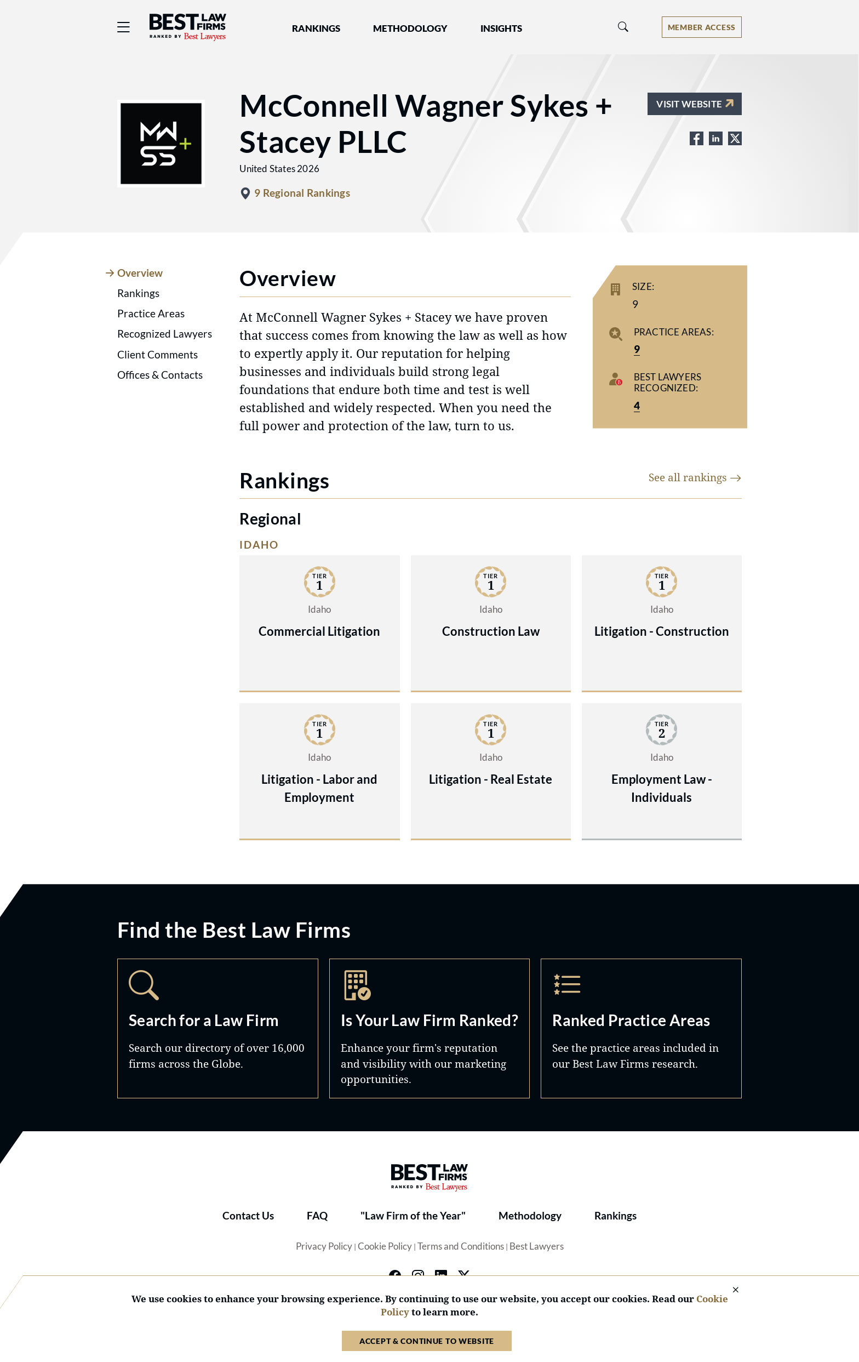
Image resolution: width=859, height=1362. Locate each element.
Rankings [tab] (138, 293)
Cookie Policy (385, 1246)
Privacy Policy (324, 1246)
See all (695, 477)
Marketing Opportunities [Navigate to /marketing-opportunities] (430, 1028)
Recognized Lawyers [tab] (164, 334)
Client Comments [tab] (157, 355)
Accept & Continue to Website (426, 1341)
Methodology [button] (410, 28)
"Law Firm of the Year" (413, 1216)
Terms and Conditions (460, 1246)
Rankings (615, 1216)
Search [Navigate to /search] (218, 1028)
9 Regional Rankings (302, 193)
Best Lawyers (536, 1246)
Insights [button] (501, 28)
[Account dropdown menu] (702, 27)
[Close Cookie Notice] (728, 1290)
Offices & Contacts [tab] (160, 375)
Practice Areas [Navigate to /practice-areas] (641, 1028)
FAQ (317, 1216)
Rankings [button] (316, 28)
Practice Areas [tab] (151, 313)
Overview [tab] (140, 273)
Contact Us (248, 1216)
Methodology (530, 1216)
